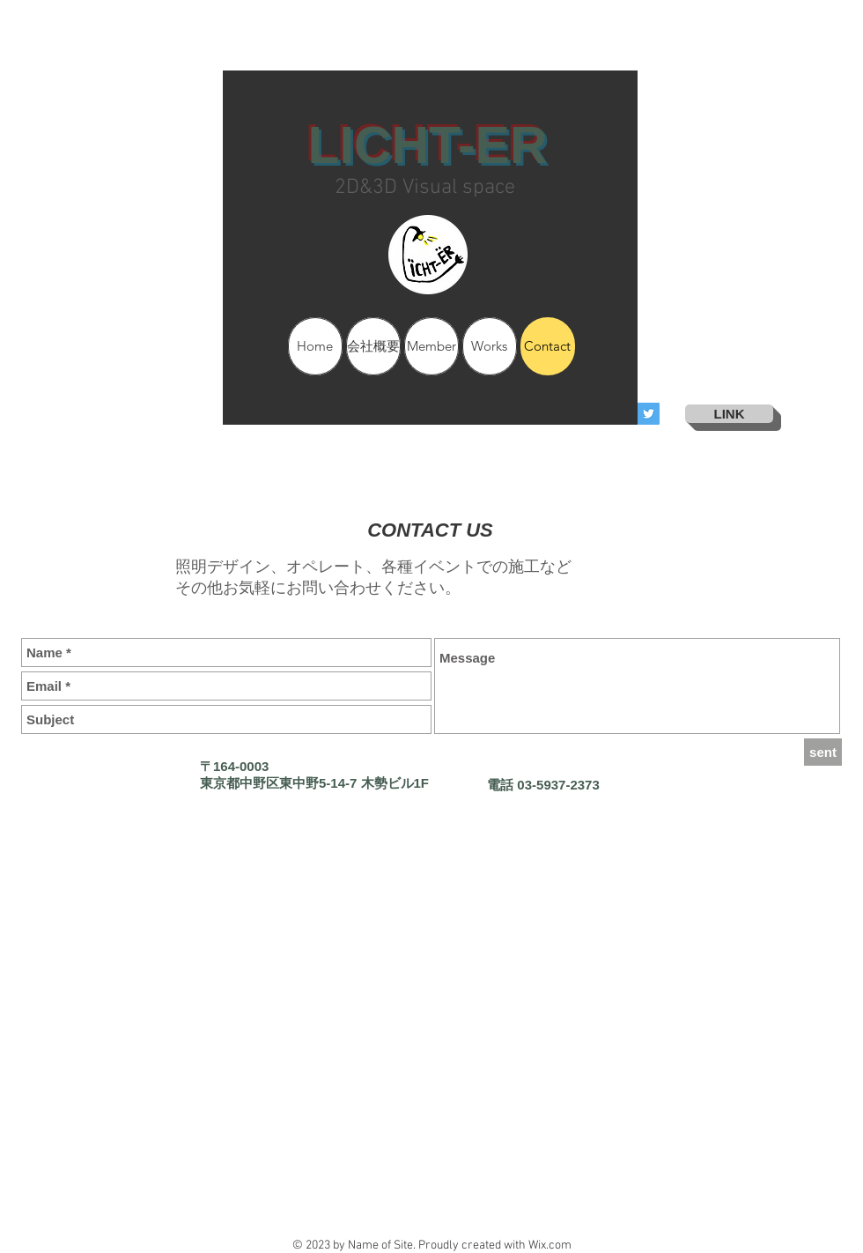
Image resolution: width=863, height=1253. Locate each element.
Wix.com (550, 1245)
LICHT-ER (427, 145)
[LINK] (729, 413)
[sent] (823, 752)
